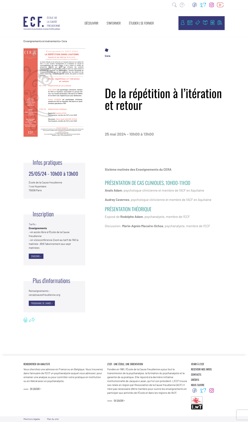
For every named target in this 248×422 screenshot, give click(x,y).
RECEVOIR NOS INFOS (201, 369)
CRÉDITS (195, 380)
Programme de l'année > (42, 303)
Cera (64, 41)
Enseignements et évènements (42, 41)
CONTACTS (196, 374)
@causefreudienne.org (44, 294)
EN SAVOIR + (35, 389)
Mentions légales (32, 419)
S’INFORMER (114, 23)
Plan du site (53, 419)
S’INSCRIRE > (36, 256)
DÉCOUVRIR (91, 23)
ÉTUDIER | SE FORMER (141, 23)
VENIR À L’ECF (197, 364)
